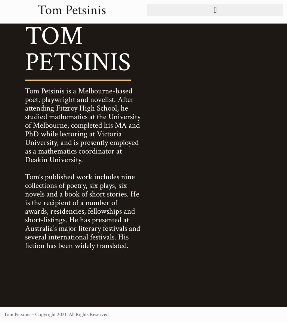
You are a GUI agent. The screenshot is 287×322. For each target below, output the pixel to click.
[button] (215, 10)
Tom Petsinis (71, 10)
